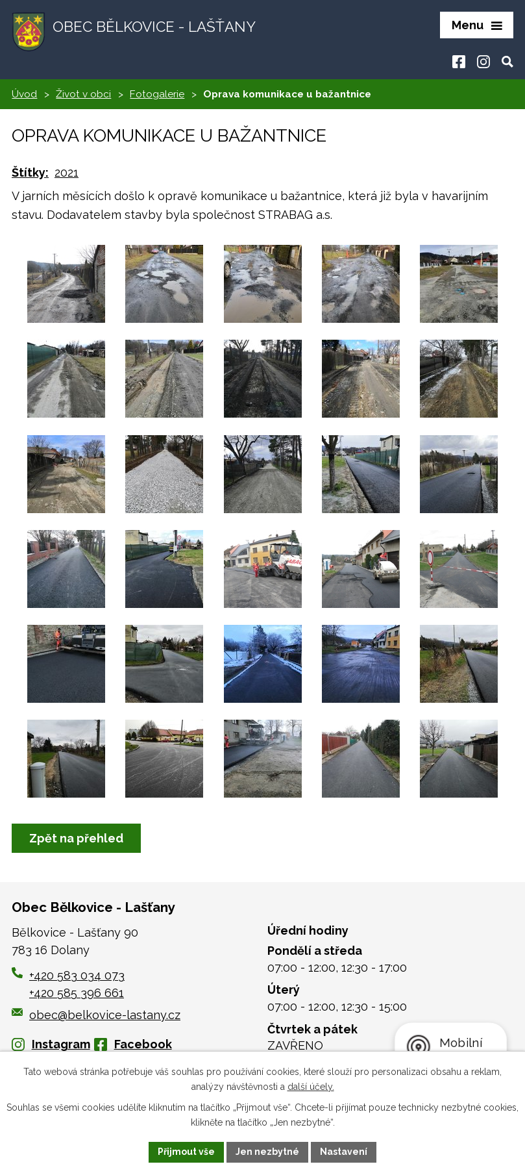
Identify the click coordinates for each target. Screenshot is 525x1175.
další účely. (310, 1086)
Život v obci (83, 94)
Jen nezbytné (267, 1151)
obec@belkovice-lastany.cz (96, 1015)
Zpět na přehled (76, 838)
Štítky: (30, 172)
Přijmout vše (186, 1151)
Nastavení (343, 1151)
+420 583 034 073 (77, 975)
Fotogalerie (157, 94)
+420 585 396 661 (76, 993)
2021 (67, 172)
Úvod (24, 94)
